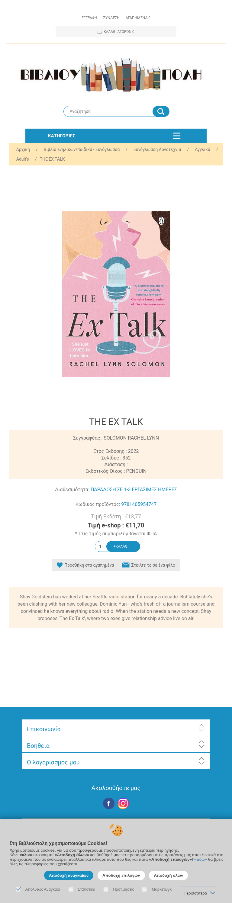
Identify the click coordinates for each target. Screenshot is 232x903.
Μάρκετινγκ (162, 889)
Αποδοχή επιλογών (121, 875)
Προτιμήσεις (123, 889)
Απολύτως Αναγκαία (42, 889)
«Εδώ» (200, 859)
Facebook (108, 803)
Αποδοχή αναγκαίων (69, 875)
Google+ (123, 803)
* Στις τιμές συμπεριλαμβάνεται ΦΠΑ (116, 533)
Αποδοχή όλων (168, 875)
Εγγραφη (89, 18)
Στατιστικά (86, 889)
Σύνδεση (111, 18)
